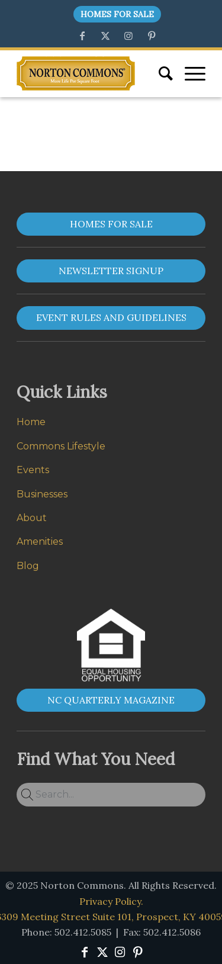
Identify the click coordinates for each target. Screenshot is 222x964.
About (32, 517)
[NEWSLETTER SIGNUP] (111, 270)
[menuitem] (114, 14)
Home (31, 422)
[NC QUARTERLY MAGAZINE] (111, 700)
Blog (28, 565)
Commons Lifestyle (61, 446)
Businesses (42, 494)
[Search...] (111, 794)
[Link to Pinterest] (151, 35)
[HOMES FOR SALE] (111, 224)
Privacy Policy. (111, 901)
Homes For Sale (117, 14)
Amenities (40, 541)
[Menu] (189, 73)
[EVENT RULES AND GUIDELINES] (111, 317)
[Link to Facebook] (82, 35)
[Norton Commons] (76, 73)
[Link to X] (105, 35)
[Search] (160, 73)
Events (33, 469)
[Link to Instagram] (128, 35)
